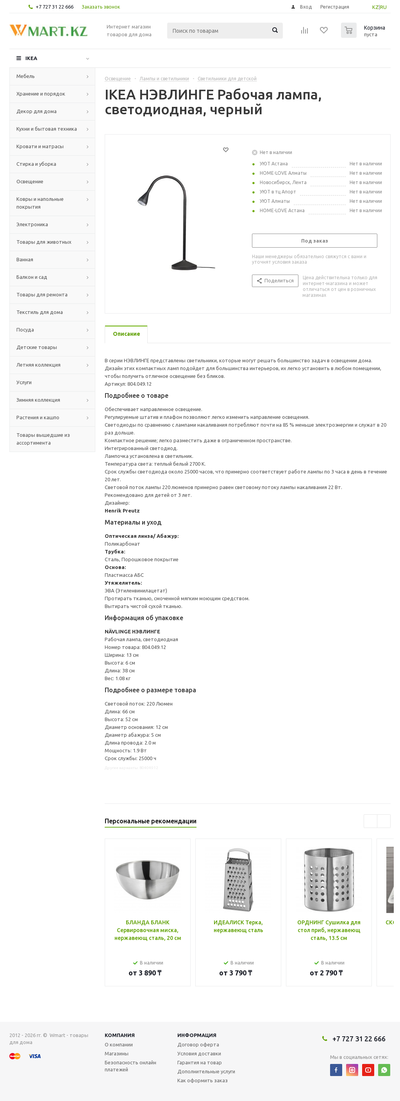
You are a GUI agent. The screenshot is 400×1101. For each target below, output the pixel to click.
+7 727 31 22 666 (54, 6)
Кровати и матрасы (40, 146)
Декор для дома (36, 111)
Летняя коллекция (38, 364)
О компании (119, 1044)
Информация (196, 1035)
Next (383, 821)
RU (383, 7)
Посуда (25, 329)
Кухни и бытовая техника (46, 128)
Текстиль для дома (39, 312)
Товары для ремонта (42, 294)
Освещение (29, 181)
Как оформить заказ (202, 1080)
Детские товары (36, 347)
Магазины (117, 1053)
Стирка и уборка (36, 164)
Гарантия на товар (199, 1062)
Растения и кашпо (37, 417)
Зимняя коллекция (38, 399)
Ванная (24, 259)
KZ (375, 7)
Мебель (25, 76)
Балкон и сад (31, 277)
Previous (370, 821)
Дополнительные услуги (206, 1071)
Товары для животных (43, 242)
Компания (120, 1035)
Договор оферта (198, 1044)
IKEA (31, 58)
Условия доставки (199, 1053)
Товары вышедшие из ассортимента (43, 438)
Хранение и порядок (40, 93)
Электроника (32, 224)
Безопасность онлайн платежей (130, 1066)
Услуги (24, 382)
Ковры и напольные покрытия (40, 202)
